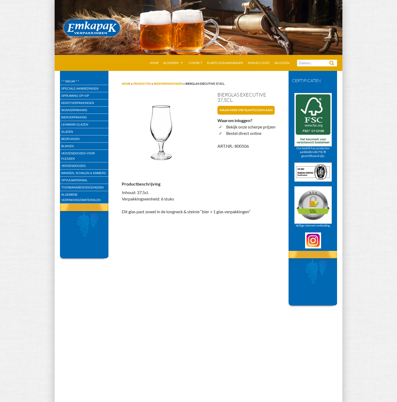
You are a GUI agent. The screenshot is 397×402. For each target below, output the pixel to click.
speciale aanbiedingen (79, 88)
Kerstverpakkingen (77, 102)
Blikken (67, 146)
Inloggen (281, 63)
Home (154, 63)
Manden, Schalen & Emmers (83, 173)
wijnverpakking (74, 110)
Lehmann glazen (74, 124)
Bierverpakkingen (168, 83)
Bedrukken (70, 138)
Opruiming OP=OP (75, 95)
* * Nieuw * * (70, 81)
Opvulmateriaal (74, 180)
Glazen (67, 131)
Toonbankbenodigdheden (82, 187)
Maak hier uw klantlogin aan (246, 110)
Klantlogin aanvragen (225, 63)
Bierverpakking (74, 117)
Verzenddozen (73, 165)
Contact (195, 63)
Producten (142, 83)
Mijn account (259, 63)
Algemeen (171, 63)
